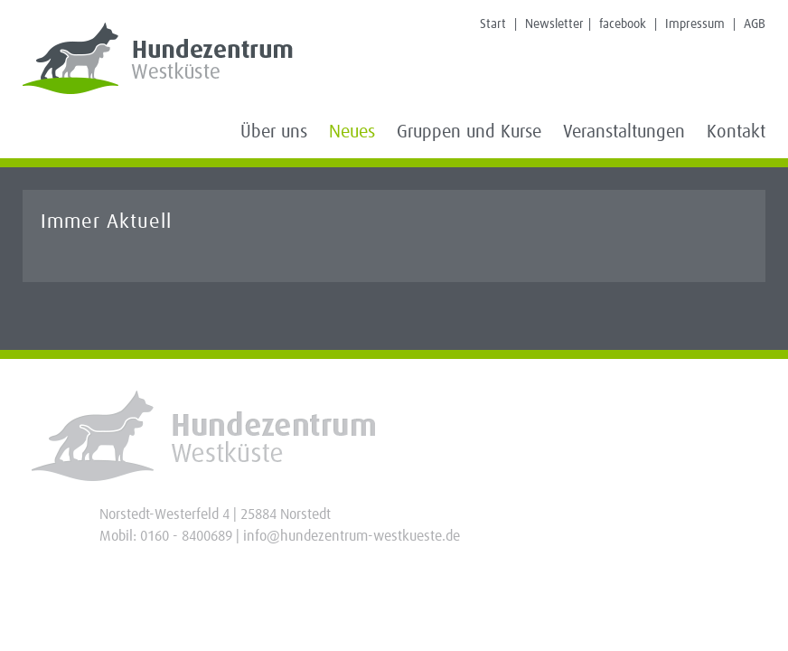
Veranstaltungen (624, 132)
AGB (754, 24)
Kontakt (736, 132)
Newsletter (554, 24)
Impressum (695, 24)
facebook (622, 24)
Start (493, 24)
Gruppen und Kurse (469, 132)
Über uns (273, 132)
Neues (352, 132)
